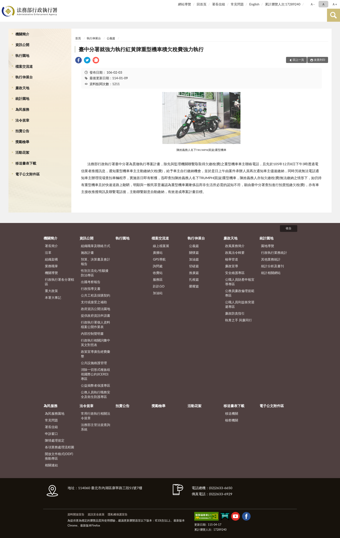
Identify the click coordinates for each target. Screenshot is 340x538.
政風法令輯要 (235, 252)
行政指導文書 (90, 288)
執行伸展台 (24, 77)
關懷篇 (194, 252)
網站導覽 (184, 4)
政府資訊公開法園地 (95, 309)
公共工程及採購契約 (95, 295)
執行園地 (22, 55)
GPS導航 (159, 259)
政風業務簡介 (235, 246)
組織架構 (51, 259)
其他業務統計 (271, 259)
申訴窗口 (51, 434)
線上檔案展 (161, 246)
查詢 (333, 15)
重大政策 (51, 291)
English (254, 4)
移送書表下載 (25, 163)
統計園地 (22, 98)
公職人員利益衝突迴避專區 (239, 304)
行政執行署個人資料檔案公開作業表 (95, 324)
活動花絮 (22, 152)
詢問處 (158, 266)
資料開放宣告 (75, 514)
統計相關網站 (271, 273)
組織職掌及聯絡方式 (95, 246)
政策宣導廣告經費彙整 (95, 354)
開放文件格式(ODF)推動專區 (59, 456)
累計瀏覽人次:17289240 (282, 4)
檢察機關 (231, 420)
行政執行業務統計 (274, 252)
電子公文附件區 (27, 174)
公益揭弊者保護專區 (95, 385)
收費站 (158, 273)
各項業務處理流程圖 (59, 447)
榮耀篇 (194, 286)
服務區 (158, 279)
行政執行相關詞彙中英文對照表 (95, 342)
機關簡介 (22, 34)
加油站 (158, 293)
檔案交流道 (24, 66)
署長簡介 (51, 246)
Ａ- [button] (312, 4)
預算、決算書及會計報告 (95, 261)
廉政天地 (22, 88)
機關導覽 (51, 273)
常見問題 (237, 4)
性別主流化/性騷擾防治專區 (94, 273)
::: (4, 4)
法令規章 (22, 120)
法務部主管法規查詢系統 (95, 427)
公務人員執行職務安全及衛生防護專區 (95, 394)
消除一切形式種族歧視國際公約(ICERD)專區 (95, 374)
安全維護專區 (235, 273)
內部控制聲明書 (92, 333)
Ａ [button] (323, 4)
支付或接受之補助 (94, 302)
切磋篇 (194, 266)
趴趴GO (158, 286)
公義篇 (111, 38)
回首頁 (201, 4)
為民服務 (22, 109)
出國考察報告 (90, 282)
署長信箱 (218, 4)
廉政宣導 (231, 266)
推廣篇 (194, 273)
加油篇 (194, 259)
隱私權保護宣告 (118, 514)
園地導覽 (267, 246)
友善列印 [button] (319, 59)
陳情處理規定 (54, 440)
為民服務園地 (54, 413)
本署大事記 (53, 297)
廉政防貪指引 (235, 313)
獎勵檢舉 (22, 142)
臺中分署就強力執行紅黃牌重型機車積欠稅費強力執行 (141, 49)
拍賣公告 (22, 131)
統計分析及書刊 (272, 266)
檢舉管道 (231, 259)
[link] (78, 60)
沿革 (48, 252)
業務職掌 (51, 266)
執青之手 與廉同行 (238, 320)
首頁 (78, 38)
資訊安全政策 (96, 514)
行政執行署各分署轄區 (59, 281)
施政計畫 (87, 252)
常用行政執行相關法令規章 (95, 415)
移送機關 (231, 413)
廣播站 (158, 252)
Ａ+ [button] (334, 4)
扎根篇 (194, 279)
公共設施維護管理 (94, 363)
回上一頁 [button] (298, 59)
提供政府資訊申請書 (95, 315)
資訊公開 (22, 45)
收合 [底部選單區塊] (288, 228)
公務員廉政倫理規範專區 (239, 293)
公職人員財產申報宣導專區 (239, 281)
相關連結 (51, 465)
